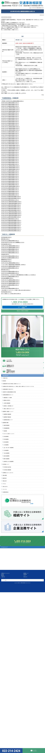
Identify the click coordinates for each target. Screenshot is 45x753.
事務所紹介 (5, 478)
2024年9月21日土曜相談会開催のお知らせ (10, 131)
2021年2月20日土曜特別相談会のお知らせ (10, 200)
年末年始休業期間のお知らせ (7, 278)
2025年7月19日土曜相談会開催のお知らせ (10, 116)
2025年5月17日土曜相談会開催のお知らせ (10, 119)
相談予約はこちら (22, 349)
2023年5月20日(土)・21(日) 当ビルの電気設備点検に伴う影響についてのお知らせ (18, 274)
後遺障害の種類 (5, 422)
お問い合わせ (5, 486)
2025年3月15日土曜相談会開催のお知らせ (10, 123)
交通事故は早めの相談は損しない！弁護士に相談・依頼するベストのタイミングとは (18, 386)
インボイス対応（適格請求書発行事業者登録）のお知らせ (13, 264)
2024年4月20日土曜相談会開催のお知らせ (10, 140)
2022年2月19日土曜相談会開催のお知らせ (10, 182)
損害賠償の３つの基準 (8, 397)
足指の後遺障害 (6, 455)
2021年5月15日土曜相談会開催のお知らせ (10, 194)
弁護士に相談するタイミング (9, 408)
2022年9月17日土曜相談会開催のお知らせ (10, 171)
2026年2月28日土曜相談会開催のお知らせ (10, 104)
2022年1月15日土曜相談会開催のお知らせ (10, 184)
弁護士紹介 (5, 480)
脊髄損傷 (5, 430)
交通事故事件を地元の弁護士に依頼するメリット (12, 383)
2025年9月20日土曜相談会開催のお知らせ (10, 113)
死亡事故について (6, 464)
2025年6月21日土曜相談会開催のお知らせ (10, 118)
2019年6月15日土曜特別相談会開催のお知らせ (11, 222)
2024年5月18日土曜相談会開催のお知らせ (10, 138)
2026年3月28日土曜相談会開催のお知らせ (10, 102)
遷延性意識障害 (6, 425)
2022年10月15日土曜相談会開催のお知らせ (10, 169)
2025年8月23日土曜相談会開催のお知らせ (10, 114)
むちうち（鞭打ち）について (9, 433)
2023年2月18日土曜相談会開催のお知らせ (10, 162)
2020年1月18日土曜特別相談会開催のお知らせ (11, 210)
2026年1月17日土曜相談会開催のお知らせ (10, 106)
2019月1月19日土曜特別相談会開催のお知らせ (11, 230)
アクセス (4, 483)
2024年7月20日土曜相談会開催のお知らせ (10, 135)
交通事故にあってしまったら (8, 472)
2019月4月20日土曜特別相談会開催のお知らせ (11, 225)
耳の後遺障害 (6, 439)
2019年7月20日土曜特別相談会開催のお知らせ (11, 220)
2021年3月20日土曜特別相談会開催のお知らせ (11, 198)
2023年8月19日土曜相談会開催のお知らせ (10, 152)
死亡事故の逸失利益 (7, 467)
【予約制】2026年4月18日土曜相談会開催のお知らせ (12, 101)
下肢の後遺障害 (6, 453)
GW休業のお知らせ (5, 254)
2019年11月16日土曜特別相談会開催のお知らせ (11, 213)
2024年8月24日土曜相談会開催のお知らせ (10, 133)
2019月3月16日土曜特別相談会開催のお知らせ (11, 227)
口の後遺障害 (6, 444)
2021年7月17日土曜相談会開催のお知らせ (10, 191)
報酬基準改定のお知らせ (6, 259)
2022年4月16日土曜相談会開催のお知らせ (10, 179)
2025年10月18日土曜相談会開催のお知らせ (10, 111)
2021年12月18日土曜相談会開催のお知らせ (10, 186)
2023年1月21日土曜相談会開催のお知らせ (10, 164)
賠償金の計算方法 (7, 400)
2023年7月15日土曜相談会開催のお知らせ (10, 154)
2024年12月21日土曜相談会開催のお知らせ (10, 126)
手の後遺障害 (6, 450)
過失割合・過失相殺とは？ (8, 405)
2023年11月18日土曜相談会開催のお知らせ (10, 147)
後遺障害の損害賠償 (7, 414)
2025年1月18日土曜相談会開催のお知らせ (10, 124)
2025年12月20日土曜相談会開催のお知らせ (10, 107)
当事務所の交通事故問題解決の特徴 (9, 392)
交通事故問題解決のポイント (8, 394)
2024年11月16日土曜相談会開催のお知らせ (10, 128)
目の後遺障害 (6, 436)
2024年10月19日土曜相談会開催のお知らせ (10, 130)
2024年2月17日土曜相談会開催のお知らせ (10, 142)
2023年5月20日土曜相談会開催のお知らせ (10, 157)
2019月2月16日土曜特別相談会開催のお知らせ (11, 229)
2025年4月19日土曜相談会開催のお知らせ (10, 121)
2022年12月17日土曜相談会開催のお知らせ (10, 165)
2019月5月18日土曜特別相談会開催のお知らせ (11, 223)
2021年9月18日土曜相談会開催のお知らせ (10, 188)
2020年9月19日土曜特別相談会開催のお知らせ (11, 205)
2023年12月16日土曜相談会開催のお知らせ (10, 145)
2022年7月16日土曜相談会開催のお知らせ (10, 174)
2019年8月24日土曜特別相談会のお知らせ (10, 218)
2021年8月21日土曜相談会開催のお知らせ (10, 189)
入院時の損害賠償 (7, 403)
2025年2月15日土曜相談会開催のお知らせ (10, 240)
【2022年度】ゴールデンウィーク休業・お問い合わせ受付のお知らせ (15, 290)
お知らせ (9, 17)
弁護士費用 (5, 475)
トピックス (5, 489)
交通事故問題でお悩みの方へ (8, 389)
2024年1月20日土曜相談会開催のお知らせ (10, 143)
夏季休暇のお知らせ (5, 239)
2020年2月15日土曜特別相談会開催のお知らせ (11, 208)
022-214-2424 (23, 352)
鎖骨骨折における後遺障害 (8, 461)
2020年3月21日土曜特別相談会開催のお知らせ (11, 206)
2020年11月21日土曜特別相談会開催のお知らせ (11, 201)
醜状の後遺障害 (6, 458)
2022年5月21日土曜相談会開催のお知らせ (10, 177)
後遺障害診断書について (8, 419)
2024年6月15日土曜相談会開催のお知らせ (10, 136)
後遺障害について (26, 573)
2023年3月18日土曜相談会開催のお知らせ (10, 160)
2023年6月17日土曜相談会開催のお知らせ (10, 155)
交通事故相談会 (5, 492)
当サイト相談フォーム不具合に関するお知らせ (11, 293)
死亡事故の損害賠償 (7, 469)
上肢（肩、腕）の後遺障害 (8, 447)
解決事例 (4, 380)
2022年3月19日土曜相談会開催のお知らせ (10, 181)
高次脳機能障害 (6, 428)
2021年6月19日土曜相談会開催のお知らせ (10, 193)
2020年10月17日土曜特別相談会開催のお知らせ (11, 203)
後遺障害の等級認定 (7, 417)
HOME (30, 7)
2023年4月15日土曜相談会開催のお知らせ (10, 159)
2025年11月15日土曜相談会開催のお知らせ (10, 109)
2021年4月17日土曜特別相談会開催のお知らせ (11, 196)
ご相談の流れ (5, 378)
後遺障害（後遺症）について (8, 411)
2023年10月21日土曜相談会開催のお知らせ (10, 148)
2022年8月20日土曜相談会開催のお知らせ (10, 172)
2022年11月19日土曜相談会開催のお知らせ (10, 167)
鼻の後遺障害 (6, 442)
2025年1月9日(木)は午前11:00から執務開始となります (12, 242)
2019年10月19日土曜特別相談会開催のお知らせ (11, 215)
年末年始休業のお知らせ (6, 237)
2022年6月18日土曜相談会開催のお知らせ (10, 176)
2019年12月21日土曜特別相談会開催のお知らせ (11, 211)
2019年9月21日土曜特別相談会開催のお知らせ (11, 217)
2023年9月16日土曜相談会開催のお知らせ (10, 150)
